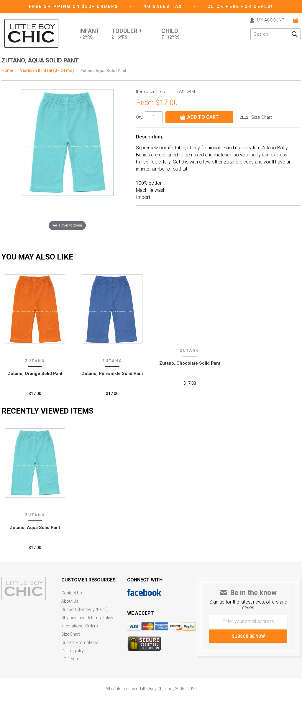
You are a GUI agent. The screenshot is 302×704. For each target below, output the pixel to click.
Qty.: (140, 117)
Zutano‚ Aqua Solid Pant (35, 527)
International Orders (79, 626)
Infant (89, 34)
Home (7, 70)
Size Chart (70, 634)
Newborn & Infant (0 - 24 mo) (46, 70)
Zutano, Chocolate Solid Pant (189, 363)
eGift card (70, 659)
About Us (69, 601)
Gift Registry (72, 651)
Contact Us (71, 593)
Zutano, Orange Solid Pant (35, 373)
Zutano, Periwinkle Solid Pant (112, 373)
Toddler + (126, 34)
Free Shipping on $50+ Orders (74, 6)
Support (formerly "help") (84, 610)
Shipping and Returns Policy (87, 618)
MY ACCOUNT (270, 20)
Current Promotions (80, 642)
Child (170, 34)
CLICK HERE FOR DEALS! (240, 6)
